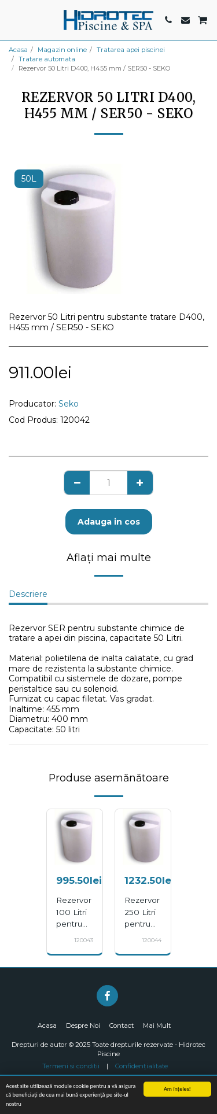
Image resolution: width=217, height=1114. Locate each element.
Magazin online (62, 50)
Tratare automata (47, 59)
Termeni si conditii (71, 1066)
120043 (83, 940)
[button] (13, 20)
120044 (151, 940)
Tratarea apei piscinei (131, 50)
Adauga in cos (109, 522)
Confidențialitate (141, 1066)
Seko (68, 404)
